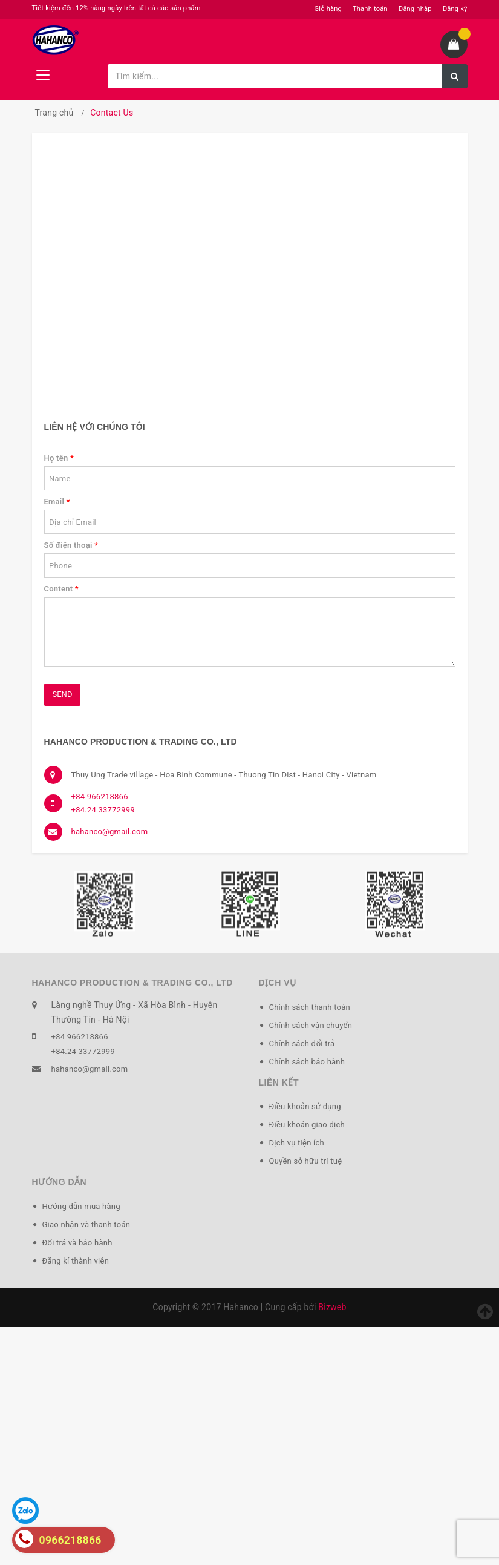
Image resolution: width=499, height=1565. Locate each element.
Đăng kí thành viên (75, 1260)
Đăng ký (455, 9)
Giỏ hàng (328, 9)
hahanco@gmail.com (109, 831)
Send (63, 694)
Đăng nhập (415, 9)
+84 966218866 (99, 796)
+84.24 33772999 (103, 809)
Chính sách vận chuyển (311, 1025)
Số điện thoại (71, 545)
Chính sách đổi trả (302, 1043)
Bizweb (332, 1307)
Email (57, 501)
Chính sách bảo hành (307, 1061)
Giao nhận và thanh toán (86, 1224)
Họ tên (59, 458)
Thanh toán (370, 9)
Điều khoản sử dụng (305, 1106)
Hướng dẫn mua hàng (81, 1206)
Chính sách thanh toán (309, 1007)
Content (61, 588)
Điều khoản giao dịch (307, 1124)
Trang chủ (54, 112)
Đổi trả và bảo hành (77, 1242)
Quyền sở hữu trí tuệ (305, 1160)
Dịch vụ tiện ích (296, 1142)
